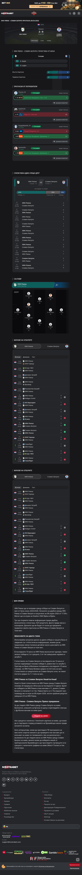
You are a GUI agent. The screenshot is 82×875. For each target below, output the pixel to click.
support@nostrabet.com (11, 842)
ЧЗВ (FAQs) (48, 795)
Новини (7, 814)
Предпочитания (74, 868)
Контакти (47, 798)
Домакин (26, 357)
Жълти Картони (18, 72)
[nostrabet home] (10, 767)
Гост (33, 357)
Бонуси (7, 795)
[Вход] (74, 13)
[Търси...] (70, 13)
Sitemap (47, 817)
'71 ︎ (17, 61)
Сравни (7, 804)
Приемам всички (75, 865)
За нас (46, 801)
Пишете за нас (49, 804)
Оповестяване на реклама (54, 820)
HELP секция (49, 814)
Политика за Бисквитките (46, 866)
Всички (17, 357)
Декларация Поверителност (55, 807)
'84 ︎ (17, 65)
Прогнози (8, 807)
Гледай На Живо (41, 716)
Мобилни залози (10, 811)
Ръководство (9, 817)
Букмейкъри (9, 798)
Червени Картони (18, 77)
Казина (7, 801)
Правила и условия (51, 811)
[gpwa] (18, 852)
